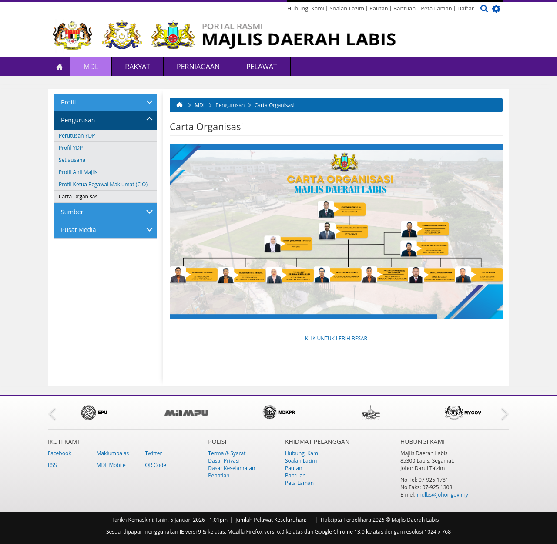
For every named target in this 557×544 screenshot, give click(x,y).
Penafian (218, 475)
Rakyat (137, 66)
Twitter (153, 453)
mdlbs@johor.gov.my (442, 494)
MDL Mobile (111, 465)
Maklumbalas (113, 453)
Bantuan (404, 8)
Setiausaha (72, 160)
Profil (68, 102)
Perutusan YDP (77, 135)
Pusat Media (78, 229)
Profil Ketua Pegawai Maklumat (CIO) (103, 184)
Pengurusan (78, 120)
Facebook (59, 453)
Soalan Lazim (346, 8)
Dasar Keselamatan (231, 468)
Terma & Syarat (226, 453)
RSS (52, 465)
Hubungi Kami (306, 8)
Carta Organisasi (79, 196)
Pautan (378, 8)
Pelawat (261, 66)
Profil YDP (71, 147)
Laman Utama (59, 66)
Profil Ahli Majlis (78, 172)
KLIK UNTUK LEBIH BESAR (336, 338)
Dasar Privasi (223, 460)
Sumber (72, 212)
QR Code (155, 465)
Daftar (465, 8)
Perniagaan (198, 66)
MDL (91, 66)
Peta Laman (436, 8)
